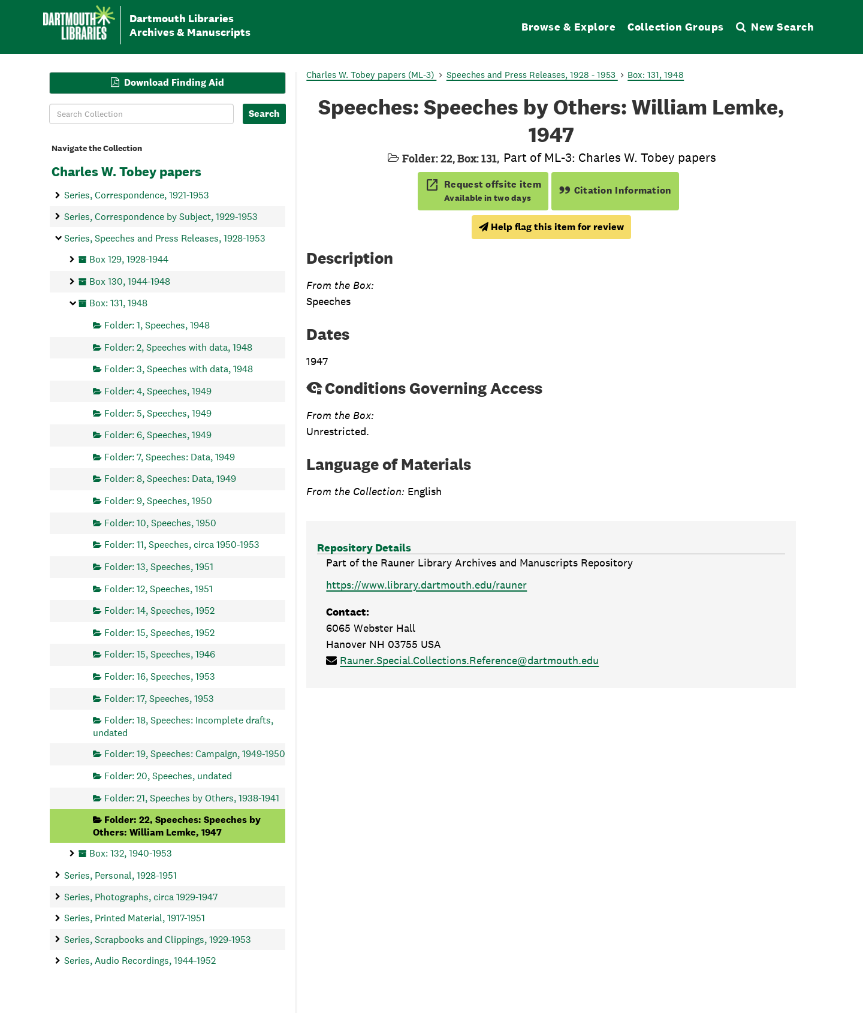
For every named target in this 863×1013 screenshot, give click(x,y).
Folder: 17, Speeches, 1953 (159, 698)
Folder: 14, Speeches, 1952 (159, 610)
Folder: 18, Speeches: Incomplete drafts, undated (183, 726)
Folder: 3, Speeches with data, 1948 (178, 369)
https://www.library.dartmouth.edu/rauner (426, 585)
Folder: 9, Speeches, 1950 (158, 501)
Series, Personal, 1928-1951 (120, 875)
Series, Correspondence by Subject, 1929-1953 (161, 216)
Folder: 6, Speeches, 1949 (158, 435)
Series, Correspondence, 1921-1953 (136, 195)
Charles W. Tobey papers (126, 171)
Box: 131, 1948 (118, 303)
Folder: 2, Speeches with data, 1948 (178, 346)
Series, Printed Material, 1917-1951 (134, 918)
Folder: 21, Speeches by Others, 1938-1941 (191, 797)
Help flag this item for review (551, 227)
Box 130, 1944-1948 (129, 281)
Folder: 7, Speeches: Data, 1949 (169, 456)
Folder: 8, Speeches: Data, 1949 (170, 478)
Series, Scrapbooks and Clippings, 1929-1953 (157, 939)
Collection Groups (675, 27)
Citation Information (615, 190)
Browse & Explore (568, 27)
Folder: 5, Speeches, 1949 (158, 412)
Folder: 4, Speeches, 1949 (158, 390)
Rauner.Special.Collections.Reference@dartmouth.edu (469, 660)
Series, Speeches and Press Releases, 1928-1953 (164, 237)
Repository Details (364, 547)
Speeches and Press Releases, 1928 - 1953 (532, 74)
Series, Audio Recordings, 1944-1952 (140, 960)
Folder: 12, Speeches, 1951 (158, 588)
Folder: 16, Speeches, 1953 (159, 676)
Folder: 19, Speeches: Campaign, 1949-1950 (194, 753)
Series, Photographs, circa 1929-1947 (141, 896)
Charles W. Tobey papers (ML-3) (371, 74)
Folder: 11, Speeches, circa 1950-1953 (181, 544)
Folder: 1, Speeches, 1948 (157, 325)
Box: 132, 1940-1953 (130, 853)
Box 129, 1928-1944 (128, 259)
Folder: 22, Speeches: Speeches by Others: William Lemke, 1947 (177, 825)
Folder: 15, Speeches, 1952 (159, 632)
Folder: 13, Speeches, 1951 (158, 566)
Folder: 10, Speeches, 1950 (160, 522)
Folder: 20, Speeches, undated (168, 775)
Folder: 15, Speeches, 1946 (159, 654)
